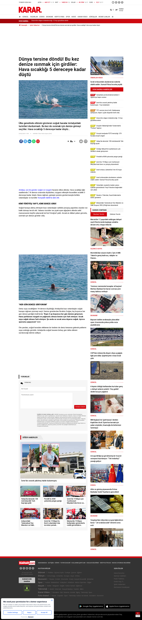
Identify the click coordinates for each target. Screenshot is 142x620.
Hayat (73, 17)
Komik (72, 592)
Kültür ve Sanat (82, 596)
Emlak (57, 579)
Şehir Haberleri (119, 584)
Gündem (55, 592)
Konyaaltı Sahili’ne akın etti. (48, 198)
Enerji (71, 579)
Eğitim (79, 572)
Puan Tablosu (119, 579)
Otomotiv (64, 579)
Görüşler (93, 17)
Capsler (60, 596)
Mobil (52, 589)
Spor (68, 17)
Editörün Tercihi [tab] (115, 214)
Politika (50, 572)
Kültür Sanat (70, 586)
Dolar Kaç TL (118, 581)
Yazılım (76, 589)
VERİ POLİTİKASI (105, 563)
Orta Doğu (51, 576)
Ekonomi (49, 17)
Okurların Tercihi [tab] (98, 214)
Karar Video (83, 17)
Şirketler (90, 579)
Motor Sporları (80, 582)
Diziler (49, 586)
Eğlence (79, 586)
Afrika (77, 576)
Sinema (66, 592)
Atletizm (71, 582)
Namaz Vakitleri (120, 576)
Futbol (47, 582)
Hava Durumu (119, 573)
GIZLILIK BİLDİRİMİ (92, 563)
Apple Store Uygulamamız (119, 606)
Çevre (73, 572)
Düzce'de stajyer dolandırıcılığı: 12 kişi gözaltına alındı (49, 21)
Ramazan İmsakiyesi (121, 587)
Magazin (56, 586)
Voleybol (63, 582)
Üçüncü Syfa (59, 572)
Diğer (89, 582)
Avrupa (66, 576)
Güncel (25, 17)
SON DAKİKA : (24, 21)
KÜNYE (57, 563)
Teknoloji (42, 589)
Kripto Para (59, 17)
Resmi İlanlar (104, 17)
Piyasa (51, 579)
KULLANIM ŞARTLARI (78, 563)
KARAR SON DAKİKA (27, 580)
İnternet (58, 589)
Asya (72, 576)
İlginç (78, 592)
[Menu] (112, 17)
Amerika (59, 576)
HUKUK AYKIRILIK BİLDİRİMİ (121, 563)
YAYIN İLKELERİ (65, 563)
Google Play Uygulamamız (93, 606)
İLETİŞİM (51, 563)
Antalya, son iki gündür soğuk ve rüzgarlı (35, 190)
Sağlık (62, 586)
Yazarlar (34, 17)
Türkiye (67, 572)
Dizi (61, 592)
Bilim (81, 589)
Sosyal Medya (67, 589)
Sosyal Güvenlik (80, 579)
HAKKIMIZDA (42, 563)
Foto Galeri (43, 595)
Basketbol (55, 582)
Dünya (41, 17)
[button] (68, 141)
